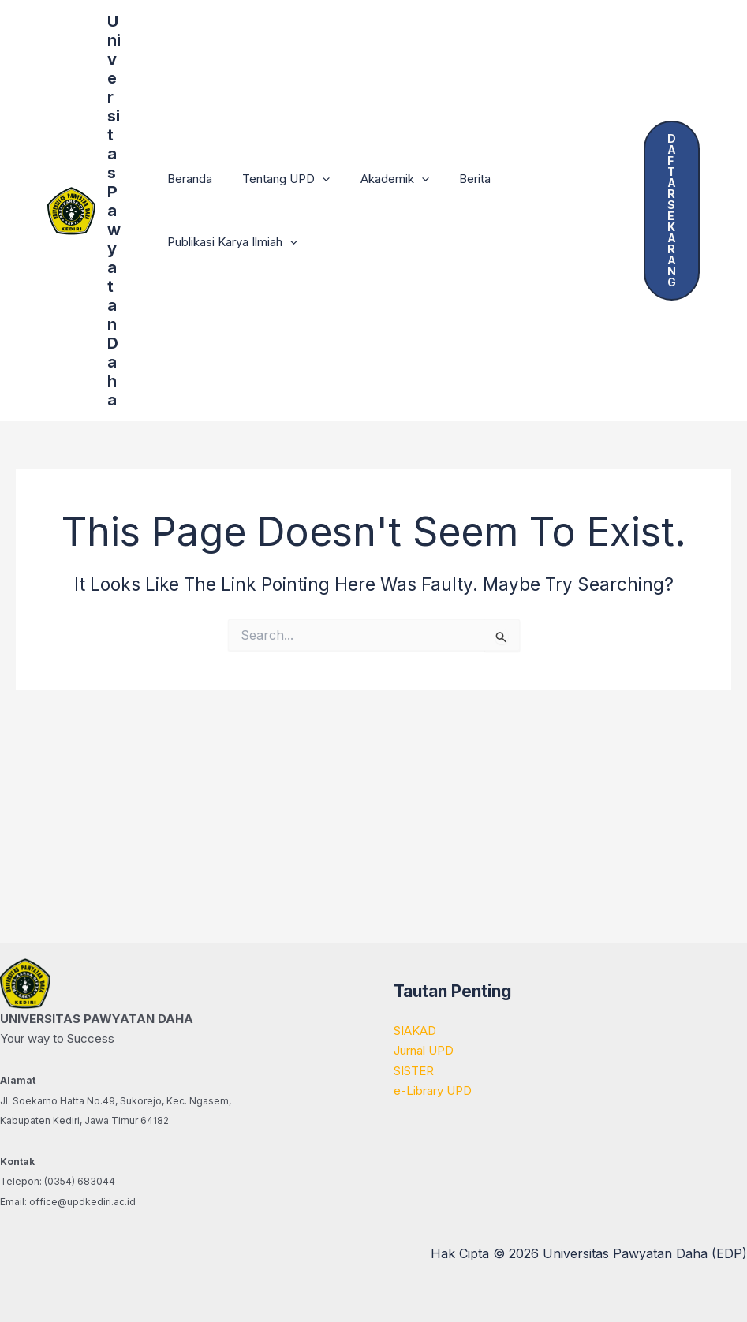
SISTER (414, 1070)
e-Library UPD (433, 1090)
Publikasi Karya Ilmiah (229, 242)
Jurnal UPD (424, 1050)
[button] (312, 179)
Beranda (186, 178)
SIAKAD (415, 1030)
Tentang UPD (276, 179)
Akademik (378, 179)
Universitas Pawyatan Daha (114, 210)
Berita (452, 178)
